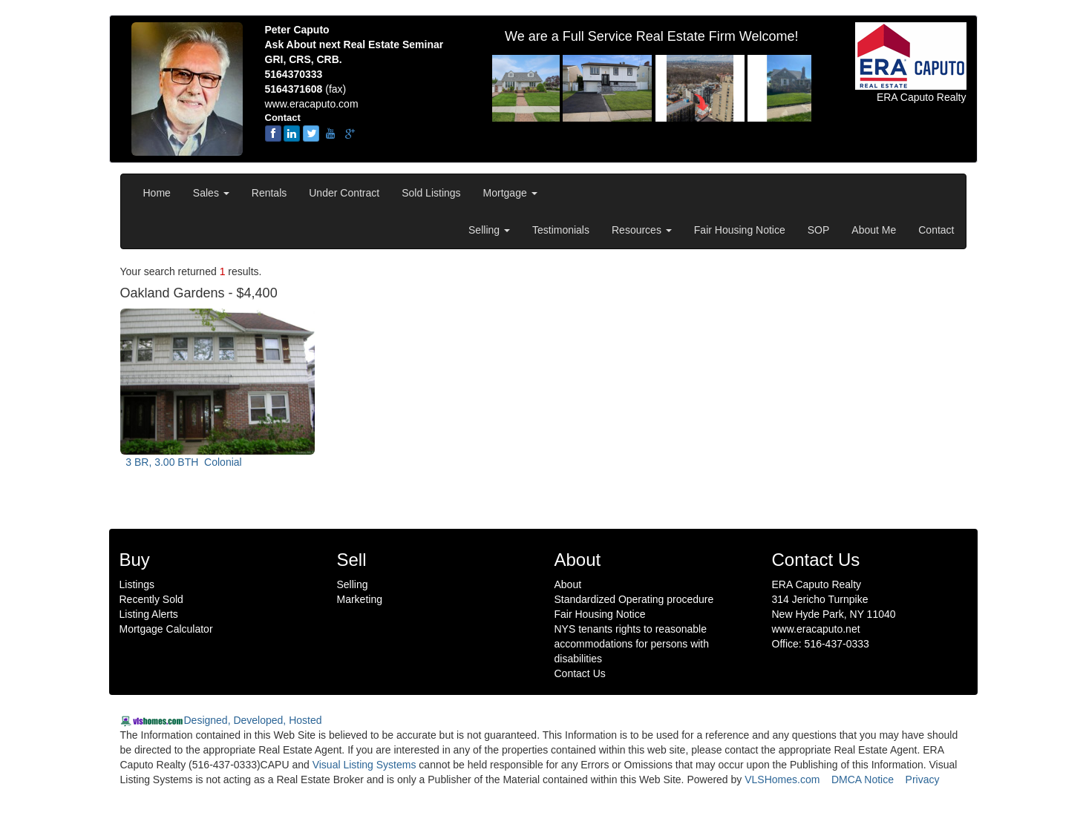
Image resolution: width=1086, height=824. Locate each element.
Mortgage (510, 193)
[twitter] (311, 133)
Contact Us (580, 673)
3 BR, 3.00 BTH (182, 462)
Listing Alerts (149, 614)
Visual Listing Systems (364, 765)
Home (157, 193)
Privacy (923, 779)
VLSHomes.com (782, 779)
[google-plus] (349, 133)
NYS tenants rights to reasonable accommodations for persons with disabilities (632, 644)
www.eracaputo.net (816, 629)
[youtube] (330, 133)
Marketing (359, 599)
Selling (489, 230)
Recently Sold (151, 599)
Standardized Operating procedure (634, 599)
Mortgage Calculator (166, 629)
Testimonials (560, 230)
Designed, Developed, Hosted (253, 720)
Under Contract (344, 193)
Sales (211, 193)
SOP (819, 230)
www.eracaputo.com (312, 104)
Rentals (269, 193)
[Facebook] (273, 133)
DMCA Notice (862, 779)
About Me (873, 230)
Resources (642, 230)
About (568, 584)
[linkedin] (292, 133)
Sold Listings (431, 193)
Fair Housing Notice (739, 230)
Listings (137, 584)
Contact (936, 230)
